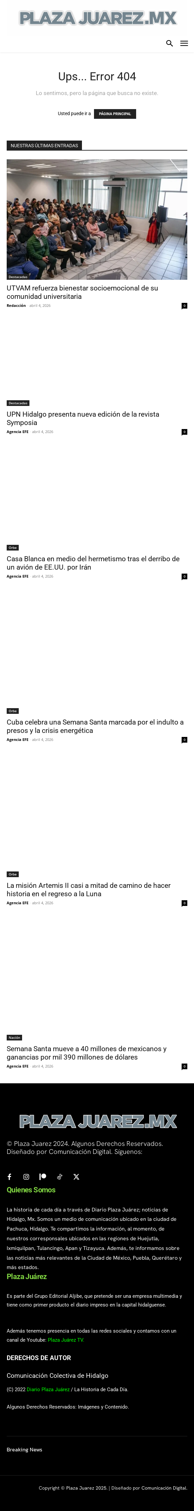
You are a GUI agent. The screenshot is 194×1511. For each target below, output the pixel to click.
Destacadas (18, 276)
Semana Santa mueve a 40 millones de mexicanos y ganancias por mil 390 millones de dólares (87, 1053)
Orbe (13, 547)
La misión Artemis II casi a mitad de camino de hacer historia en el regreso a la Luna (89, 890)
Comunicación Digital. (164, 1488)
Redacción (16, 305)
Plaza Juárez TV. (66, 1340)
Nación (14, 1037)
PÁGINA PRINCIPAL (115, 114)
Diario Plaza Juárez (48, 1390)
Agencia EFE (17, 431)
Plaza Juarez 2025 (86, 1488)
